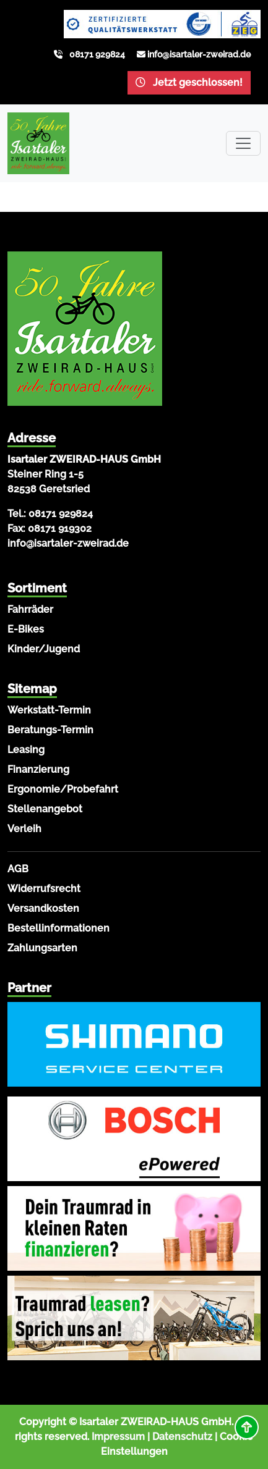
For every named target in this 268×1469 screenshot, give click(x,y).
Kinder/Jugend (43, 649)
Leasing (26, 750)
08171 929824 (97, 54)
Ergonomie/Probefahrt (62, 789)
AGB (17, 869)
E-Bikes (25, 629)
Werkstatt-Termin (49, 710)
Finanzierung (38, 769)
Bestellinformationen (58, 928)
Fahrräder (30, 609)
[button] (247, 1427)
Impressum (118, 1436)
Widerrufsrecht (43, 888)
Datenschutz (182, 1436)
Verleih (24, 829)
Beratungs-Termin (50, 730)
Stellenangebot (44, 809)
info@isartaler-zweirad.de (199, 54)
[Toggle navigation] (243, 143)
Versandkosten (43, 908)
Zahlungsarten (42, 948)
